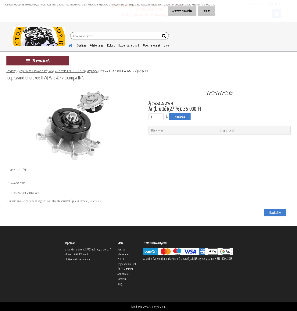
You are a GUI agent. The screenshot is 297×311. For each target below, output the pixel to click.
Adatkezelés (96, 45)
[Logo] (39, 36)
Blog (166, 45)
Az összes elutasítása (182, 11)
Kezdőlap (11, 71)
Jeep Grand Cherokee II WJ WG (36, 71)
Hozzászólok (275, 212)
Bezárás (206, 11)
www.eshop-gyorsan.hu (154, 307)
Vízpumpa (92, 71)
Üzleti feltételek (151, 45)
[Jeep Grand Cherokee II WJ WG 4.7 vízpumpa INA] (72, 88)
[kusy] (156, 116)
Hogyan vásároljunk (128, 45)
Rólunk (111, 45)
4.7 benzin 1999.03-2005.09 (70, 71)
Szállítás (81, 45)
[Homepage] (68, 44)
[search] (164, 36)
